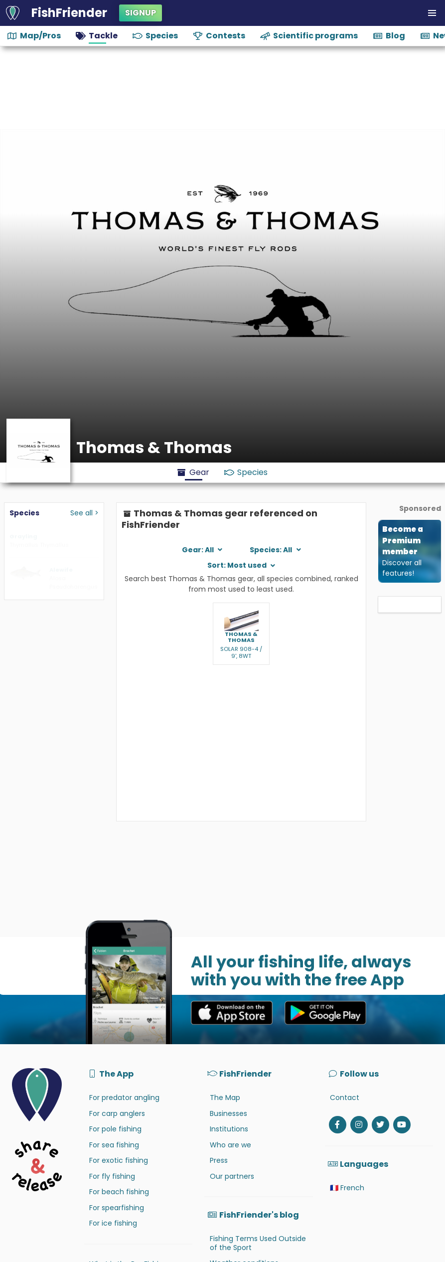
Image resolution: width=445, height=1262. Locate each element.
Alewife (61, 570)
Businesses (228, 1113)
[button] (432, 13)
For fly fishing (112, 1176)
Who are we (230, 1145)
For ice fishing (113, 1223)
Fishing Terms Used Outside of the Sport (258, 1243)
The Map (225, 1098)
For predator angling (124, 1098)
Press (219, 1160)
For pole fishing (115, 1129)
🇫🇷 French (347, 1188)
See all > (84, 513)
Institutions (229, 1129)
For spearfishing (116, 1208)
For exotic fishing (118, 1160)
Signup (140, 12)
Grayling (23, 536)
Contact (344, 1098)
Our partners (232, 1176)
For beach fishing (119, 1192)
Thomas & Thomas (241, 637)
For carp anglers (117, 1113)
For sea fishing (114, 1145)
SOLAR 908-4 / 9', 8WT (241, 652)
